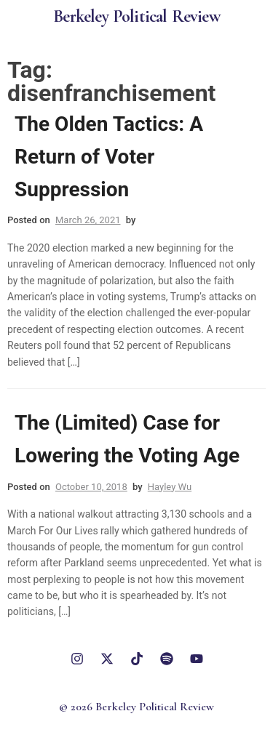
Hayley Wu (169, 486)
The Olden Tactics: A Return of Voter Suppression (109, 156)
